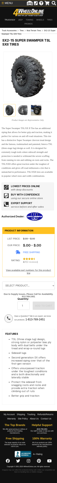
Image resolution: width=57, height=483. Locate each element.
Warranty (11, 418)
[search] (54, 3)
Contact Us (46, 418)
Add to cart (43, 305)
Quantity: (23, 299)
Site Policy (23, 418)
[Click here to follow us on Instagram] (29, 461)
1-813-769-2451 (35, 319)
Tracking (31, 414)
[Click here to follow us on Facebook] (8, 461)
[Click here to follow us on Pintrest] (39, 461)
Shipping (21, 414)
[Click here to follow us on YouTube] (49, 461)
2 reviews (32, 261)
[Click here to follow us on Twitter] (18, 461)
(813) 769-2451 (42, 429)
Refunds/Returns (45, 414)
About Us (34, 418)
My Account (9, 414)
